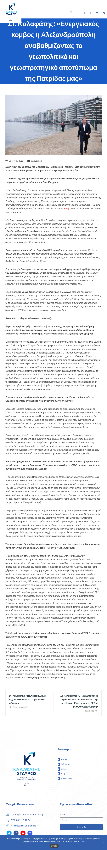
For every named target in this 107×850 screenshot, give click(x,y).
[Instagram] (30, 833)
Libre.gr (66, 208)
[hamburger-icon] (71, 12)
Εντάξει (54, 846)
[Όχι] (103, 842)
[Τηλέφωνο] (104, 12)
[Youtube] (97, 12)
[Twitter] (84, 12)
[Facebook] (91, 12)
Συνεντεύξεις (36, 161)
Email (62, 814)
